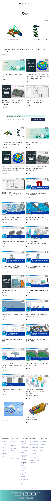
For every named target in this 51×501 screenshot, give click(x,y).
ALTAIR (4, 441)
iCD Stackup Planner (14, 449)
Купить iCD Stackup (33, 454)
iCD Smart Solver (15, 459)
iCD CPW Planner (16, 456)
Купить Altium (34, 441)
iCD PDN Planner (16, 453)
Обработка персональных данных (25, 498)
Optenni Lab (14, 438)
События (42, 450)
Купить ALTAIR (34, 444)
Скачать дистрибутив (24, 446)
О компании (43, 441)
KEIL (3, 456)
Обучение (23, 459)
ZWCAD (4, 453)
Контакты (42, 444)
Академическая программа (34, 461)
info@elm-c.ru (25, 3)
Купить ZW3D (34, 447)
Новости (42, 447)
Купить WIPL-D (34, 450)
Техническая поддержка (24, 455)
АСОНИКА (14, 441)
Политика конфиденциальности (25, 497)
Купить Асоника (34, 457)
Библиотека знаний (24, 451)
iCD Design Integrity (14, 444)
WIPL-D (4, 447)
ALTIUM (4, 444)
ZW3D (3, 450)
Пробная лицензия (23, 442)
